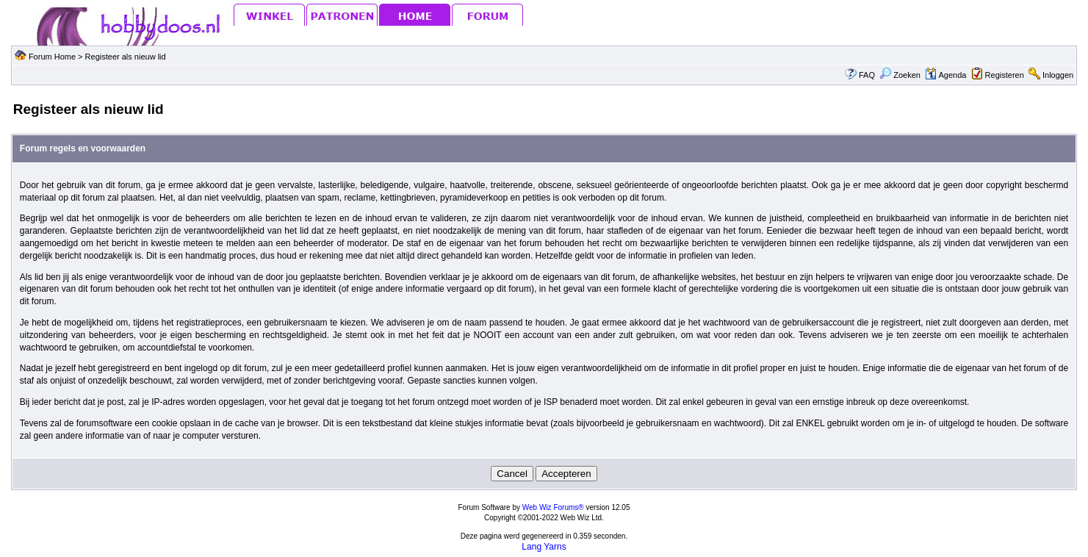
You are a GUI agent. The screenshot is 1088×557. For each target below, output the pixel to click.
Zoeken (900, 75)
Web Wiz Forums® (553, 507)
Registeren (1004, 75)
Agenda (945, 75)
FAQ (867, 75)
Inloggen (1057, 75)
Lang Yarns (544, 547)
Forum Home (52, 56)
